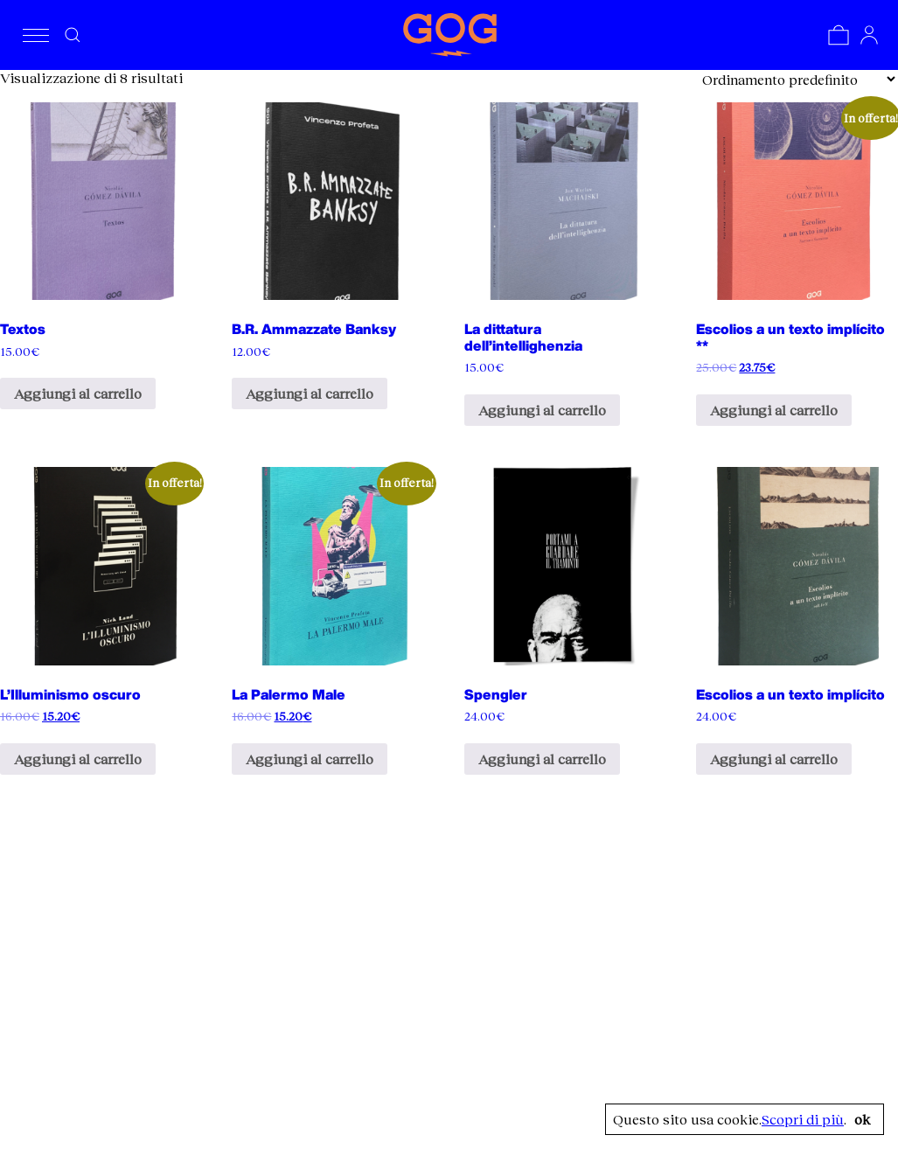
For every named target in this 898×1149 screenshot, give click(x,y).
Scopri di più (803, 1119)
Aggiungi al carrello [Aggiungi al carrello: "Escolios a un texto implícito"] (774, 758)
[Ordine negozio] (798, 79)
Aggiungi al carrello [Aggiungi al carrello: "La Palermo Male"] (309, 758)
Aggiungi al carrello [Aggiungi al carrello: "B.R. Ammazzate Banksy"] (309, 393)
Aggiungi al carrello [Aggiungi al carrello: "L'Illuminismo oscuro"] (78, 758)
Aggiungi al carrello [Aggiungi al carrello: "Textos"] (78, 393)
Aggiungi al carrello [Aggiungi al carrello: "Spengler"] (542, 758)
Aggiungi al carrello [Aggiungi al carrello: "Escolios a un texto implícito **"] (774, 409)
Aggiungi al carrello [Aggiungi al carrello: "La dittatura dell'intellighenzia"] (542, 409)
